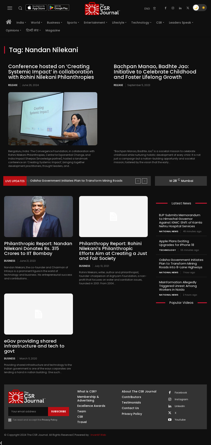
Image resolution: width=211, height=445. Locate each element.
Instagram (181, 399)
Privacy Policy (49, 419)
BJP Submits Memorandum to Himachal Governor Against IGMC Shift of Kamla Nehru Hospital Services (180, 220)
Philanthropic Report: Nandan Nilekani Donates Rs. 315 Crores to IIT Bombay (38, 248)
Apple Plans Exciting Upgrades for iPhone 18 (62, 181)
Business (9, 260)
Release (13, 85)
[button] (20, 8)
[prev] (138, 181)
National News (168, 231)
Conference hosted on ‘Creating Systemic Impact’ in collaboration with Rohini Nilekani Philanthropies (51, 72)
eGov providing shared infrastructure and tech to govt (34, 346)
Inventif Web (98, 434)
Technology (167, 250)
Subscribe (58, 411)
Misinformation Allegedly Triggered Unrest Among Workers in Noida (178, 286)
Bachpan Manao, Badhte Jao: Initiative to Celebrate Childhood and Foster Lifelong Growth (155, 72)
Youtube (180, 419)
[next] (144, 181)
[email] (28, 411)
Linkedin (180, 406)
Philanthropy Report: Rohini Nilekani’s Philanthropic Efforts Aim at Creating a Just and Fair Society (113, 251)
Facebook (181, 392)
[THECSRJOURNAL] (102, 8)
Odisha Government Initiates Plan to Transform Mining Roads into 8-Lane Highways (181, 263)
